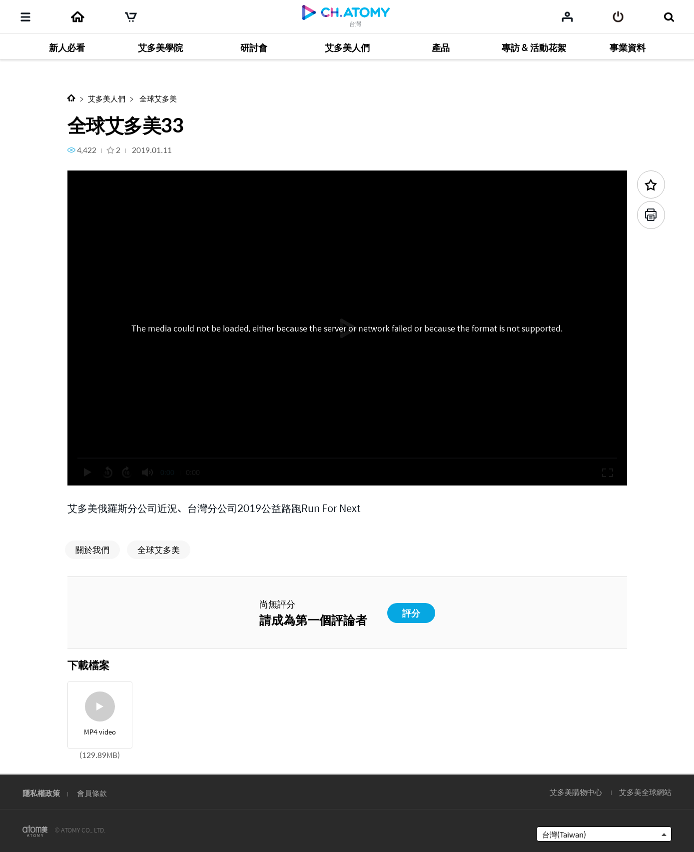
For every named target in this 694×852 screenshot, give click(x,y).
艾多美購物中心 (576, 792)
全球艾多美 (157, 98)
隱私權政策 (41, 792)
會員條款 (92, 792)
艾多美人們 (106, 98)
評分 (411, 613)
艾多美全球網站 (645, 792)
